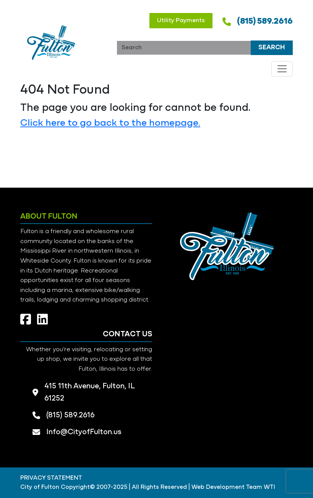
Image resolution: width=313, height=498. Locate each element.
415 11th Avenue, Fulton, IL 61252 (89, 392)
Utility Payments (181, 21)
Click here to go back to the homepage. (110, 123)
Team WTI (260, 487)
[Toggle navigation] (282, 68)
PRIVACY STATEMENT (51, 478)
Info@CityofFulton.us (84, 432)
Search (271, 47)
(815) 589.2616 (265, 21)
